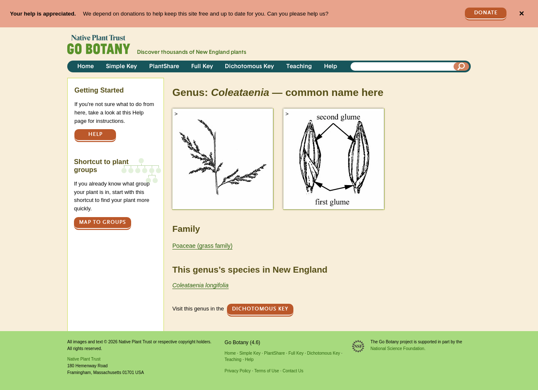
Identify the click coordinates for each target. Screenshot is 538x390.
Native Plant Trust (83, 359)
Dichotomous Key (249, 67)
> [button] (176, 114)
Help (330, 67)
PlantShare (164, 67)
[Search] (461, 66)
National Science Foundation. (398, 348)
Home (85, 67)
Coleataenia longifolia (200, 285)
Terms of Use (266, 371)
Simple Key (121, 67)
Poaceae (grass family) (202, 245)
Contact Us (292, 371)
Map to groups (102, 222)
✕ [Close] (521, 13)
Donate (486, 13)
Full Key (202, 67)
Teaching (299, 67)
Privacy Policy (237, 371)
